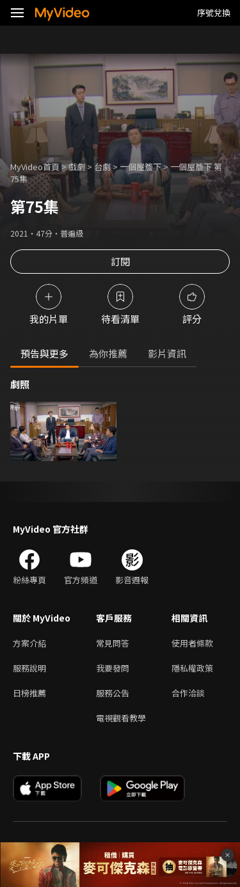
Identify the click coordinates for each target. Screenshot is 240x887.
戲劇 (76, 167)
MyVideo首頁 (35, 167)
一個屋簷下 (140, 167)
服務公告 (112, 693)
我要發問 (112, 668)
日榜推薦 (29, 693)
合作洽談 (188, 693)
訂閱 (120, 261)
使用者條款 (192, 643)
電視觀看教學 (121, 718)
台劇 (102, 167)
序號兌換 (213, 12)
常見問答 (112, 643)
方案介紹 (29, 643)
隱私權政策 (192, 668)
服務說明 (29, 668)
